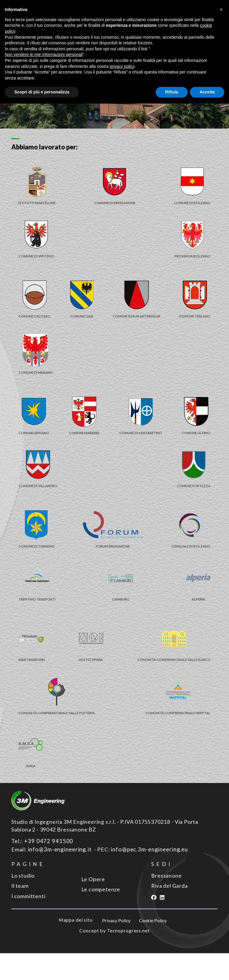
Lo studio (23, 903)
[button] (221, 9)
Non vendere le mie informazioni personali (44, 54)
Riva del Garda (169, 913)
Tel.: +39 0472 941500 (39, 869)
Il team (20, 913)
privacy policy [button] (122, 66)
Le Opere (93, 907)
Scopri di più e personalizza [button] (41, 92)
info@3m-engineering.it (58, 877)
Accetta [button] (207, 92)
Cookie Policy (153, 947)
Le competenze (100, 917)
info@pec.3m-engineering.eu (144, 877)
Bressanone (166, 903)
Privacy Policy (117, 947)
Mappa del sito (74, 947)
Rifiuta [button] (171, 92)
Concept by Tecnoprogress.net (114, 957)
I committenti (28, 923)
